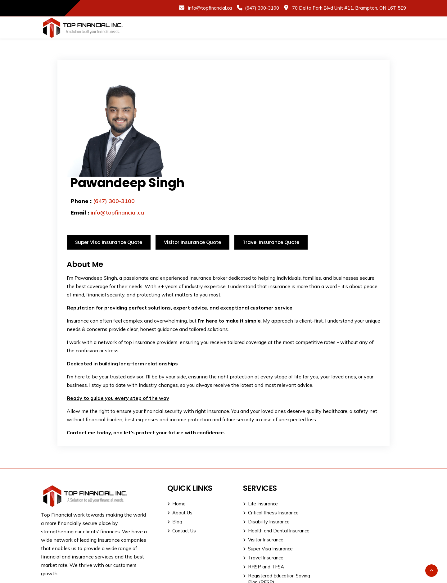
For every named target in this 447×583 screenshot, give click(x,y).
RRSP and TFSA (258, 519)
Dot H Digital (391, 574)
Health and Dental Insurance (271, 483)
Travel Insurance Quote (271, 195)
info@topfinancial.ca (209, 8)
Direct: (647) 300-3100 (352, 487)
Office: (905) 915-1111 (352, 478)
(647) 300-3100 (262, 8)
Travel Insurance (258, 510)
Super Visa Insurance (263, 501)
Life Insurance (255, 456)
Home (174, 456)
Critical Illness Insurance (266, 465)
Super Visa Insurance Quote (108, 195)
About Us (177, 465)
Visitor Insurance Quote (192, 195)
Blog (172, 474)
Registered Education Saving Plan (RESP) (271, 531)
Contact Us (179, 483)
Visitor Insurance (258, 492)
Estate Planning (258, 544)
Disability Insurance (261, 474)
